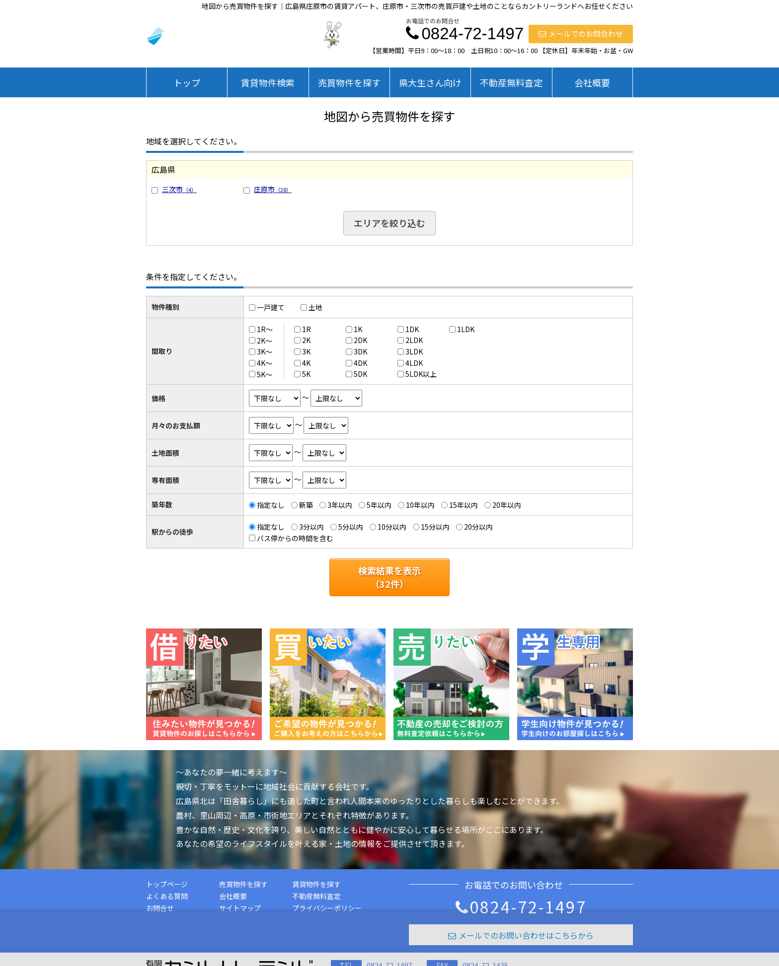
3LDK (414, 351)
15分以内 (435, 527)
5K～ (264, 374)
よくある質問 (167, 896)
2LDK (414, 340)
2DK (360, 340)
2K (306, 340)
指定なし (271, 505)
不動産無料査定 (511, 82)
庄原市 (273, 189)
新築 (306, 505)
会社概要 (592, 82)
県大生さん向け (430, 82)
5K (306, 374)
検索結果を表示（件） (389, 577)
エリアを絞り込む (389, 222)
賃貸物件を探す (316, 884)
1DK (412, 329)
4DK (360, 363)
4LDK (414, 363)
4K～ (264, 363)
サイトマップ (240, 908)
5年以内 (379, 505)
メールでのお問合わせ (581, 33)
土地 (315, 307)
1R (306, 329)
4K (306, 363)
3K (306, 351)
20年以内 (506, 505)
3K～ (264, 351)
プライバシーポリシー (327, 908)
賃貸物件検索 (268, 82)
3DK (360, 351)
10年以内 (420, 505)
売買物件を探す (349, 82)
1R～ (265, 329)
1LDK (465, 329)
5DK (360, 374)
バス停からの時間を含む (295, 538)
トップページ (167, 884)
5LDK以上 (421, 374)
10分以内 (392, 527)
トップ (186, 82)
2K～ (264, 340)
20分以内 (478, 527)
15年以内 (463, 505)
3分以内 (311, 527)
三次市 (179, 189)
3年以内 (339, 505)
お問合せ (160, 908)
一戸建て (271, 307)
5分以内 (350, 527)
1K (358, 329)
